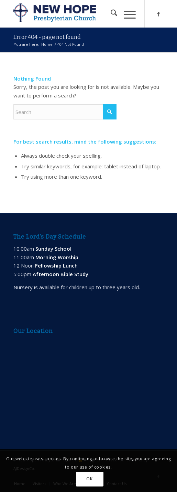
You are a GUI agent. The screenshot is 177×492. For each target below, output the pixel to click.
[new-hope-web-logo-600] (73, 14)
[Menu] (126, 14)
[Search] (110, 14)
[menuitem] (110, 14)
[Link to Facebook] (158, 14)
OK (89, 479)
